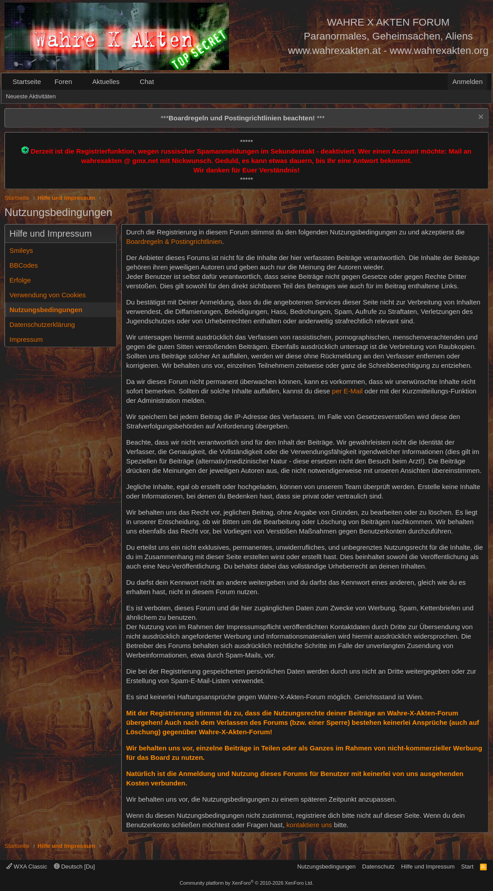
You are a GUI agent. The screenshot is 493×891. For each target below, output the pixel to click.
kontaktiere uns (309, 825)
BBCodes (23, 265)
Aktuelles (105, 81)
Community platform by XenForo (246, 883)
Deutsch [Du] (74, 866)
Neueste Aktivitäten (31, 96)
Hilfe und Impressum (427, 866)
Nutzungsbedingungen (45, 309)
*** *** (243, 118)
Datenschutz (378, 866)
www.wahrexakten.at (334, 50)
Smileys (21, 250)
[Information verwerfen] (480, 118)
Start (467, 866)
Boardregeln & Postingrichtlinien (174, 241)
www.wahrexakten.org (439, 50)
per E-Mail (347, 391)
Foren (63, 81)
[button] (79, 81)
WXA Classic (26, 866)
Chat (147, 81)
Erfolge (20, 280)
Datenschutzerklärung (42, 324)
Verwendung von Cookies (47, 295)
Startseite (27, 81)
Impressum (26, 339)
